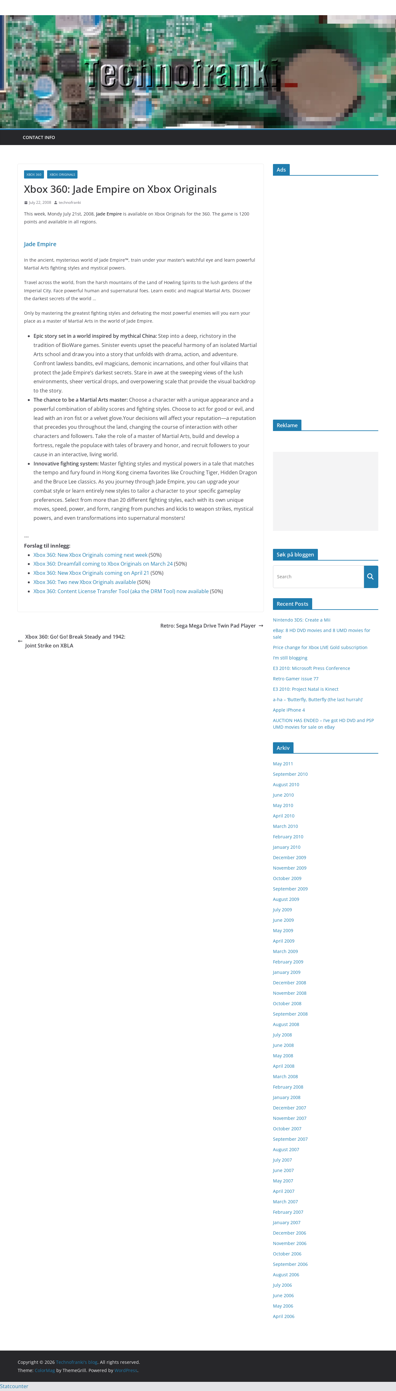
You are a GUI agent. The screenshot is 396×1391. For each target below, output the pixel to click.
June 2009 (283, 920)
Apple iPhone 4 (289, 710)
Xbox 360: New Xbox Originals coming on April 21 (91, 572)
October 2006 (287, 1254)
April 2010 (283, 816)
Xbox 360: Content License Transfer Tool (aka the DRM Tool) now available (121, 591)
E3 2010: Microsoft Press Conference (311, 668)
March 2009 (285, 951)
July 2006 (282, 1285)
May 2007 (283, 1181)
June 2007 (283, 1170)
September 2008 (290, 1014)
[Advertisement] (325, 491)
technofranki (70, 202)
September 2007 (290, 1139)
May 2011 (283, 764)
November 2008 (289, 993)
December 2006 (289, 1233)
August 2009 (286, 899)
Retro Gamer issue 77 (296, 679)
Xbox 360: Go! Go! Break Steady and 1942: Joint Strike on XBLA (71, 641)
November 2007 (289, 1118)
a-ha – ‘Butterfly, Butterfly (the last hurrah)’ (318, 699)
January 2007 (286, 1222)
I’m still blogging (290, 658)
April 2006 (283, 1316)
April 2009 (283, 941)
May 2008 (283, 1056)
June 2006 (283, 1295)
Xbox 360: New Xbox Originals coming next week (90, 554)
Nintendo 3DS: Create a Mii (302, 620)
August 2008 (286, 1024)
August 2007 (286, 1149)
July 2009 (282, 910)
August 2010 (286, 784)
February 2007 (288, 1212)
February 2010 (288, 837)
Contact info (39, 137)
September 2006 (290, 1264)
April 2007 (283, 1191)
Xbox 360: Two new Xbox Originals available (85, 582)
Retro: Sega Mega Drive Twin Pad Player (211, 625)
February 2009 (288, 962)
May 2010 (283, 805)
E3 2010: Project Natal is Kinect (305, 689)
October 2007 (287, 1129)
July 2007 (282, 1160)
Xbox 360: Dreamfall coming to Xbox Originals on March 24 (103, 563)
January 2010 (286, 847)
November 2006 (289, 1243)
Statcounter (14, 1386)
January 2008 (286, 1097)
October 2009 (287, 878)
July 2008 (282, 1035)
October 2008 (287, 1003)
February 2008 (288, 1087)
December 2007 (289, 1108)
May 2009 (283, 930)
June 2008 (283, 1045)
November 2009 (289, 868)
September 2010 (290, 774)
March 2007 (285, 1202)
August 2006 (286, 1275)
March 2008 (285, 1076)
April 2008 (283, 1066)
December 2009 (289, 857)
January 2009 (286, 972)
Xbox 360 (34, 174)
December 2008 (289, 983)
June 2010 (283, 795)
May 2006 (283, 1306)
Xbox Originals (62, 174)
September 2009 (290, 889)
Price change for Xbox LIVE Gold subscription (320, 647)
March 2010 (285, 826)
